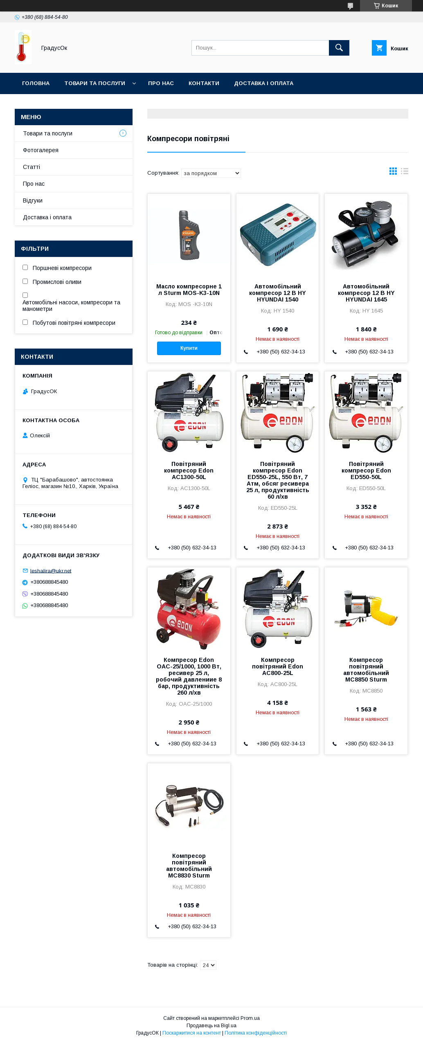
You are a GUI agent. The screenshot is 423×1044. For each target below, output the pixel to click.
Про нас (161, 83)
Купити (189, 348)
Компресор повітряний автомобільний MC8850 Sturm (366, 670)
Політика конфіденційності (256, 1033)
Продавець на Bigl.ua (211, 1025)
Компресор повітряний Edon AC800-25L (277, 666)
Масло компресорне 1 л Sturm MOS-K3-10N (189, 289)
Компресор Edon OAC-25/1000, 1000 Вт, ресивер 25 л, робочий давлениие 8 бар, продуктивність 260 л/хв (189, 676)
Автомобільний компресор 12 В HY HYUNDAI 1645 (366, 293)
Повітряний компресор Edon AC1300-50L (189, 470)
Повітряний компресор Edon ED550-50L (366, 470)
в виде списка (404, 173)
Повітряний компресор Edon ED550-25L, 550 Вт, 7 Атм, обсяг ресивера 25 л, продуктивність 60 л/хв (277, 480)
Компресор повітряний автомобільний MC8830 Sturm (189, 866)
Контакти (204, 83)
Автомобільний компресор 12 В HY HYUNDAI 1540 (277, 293)
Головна (36, 83)
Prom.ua (250, 1018)
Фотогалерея (41, 150)
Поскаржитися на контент (191, 1033)
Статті (31, 167)
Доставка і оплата (263, 83)
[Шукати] (339, 48)
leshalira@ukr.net (50, 570)
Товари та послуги (94, 83)
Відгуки (33, 200)
